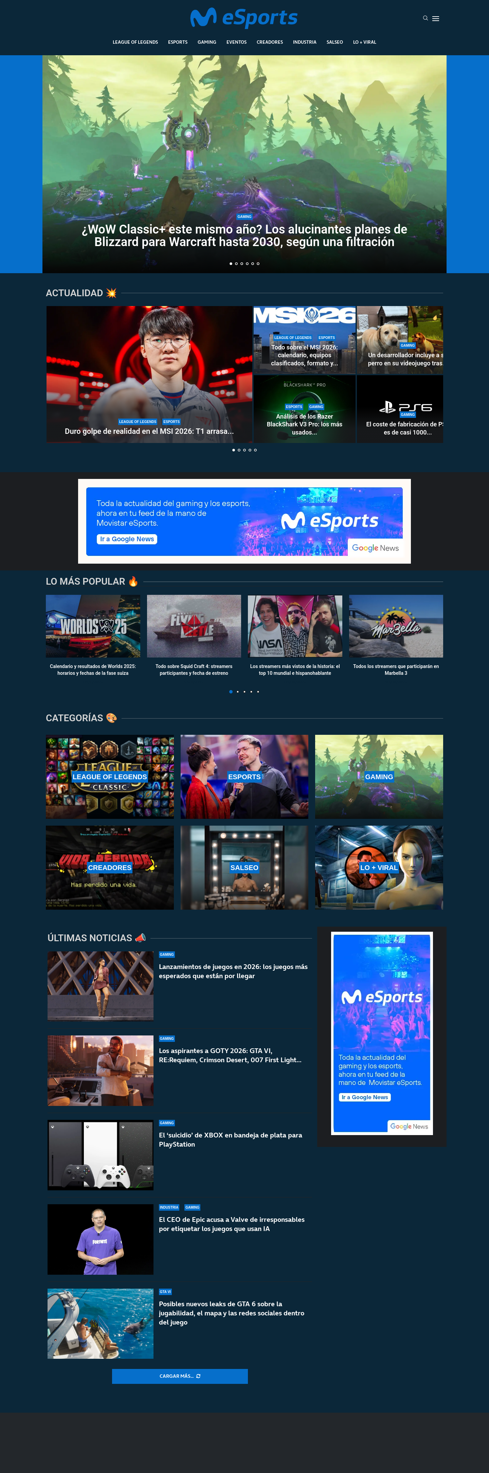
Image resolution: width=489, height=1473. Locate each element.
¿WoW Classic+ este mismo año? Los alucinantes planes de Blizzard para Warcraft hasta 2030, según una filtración (245, 235)
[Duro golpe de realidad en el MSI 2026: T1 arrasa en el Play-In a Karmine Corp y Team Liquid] (149, 374)
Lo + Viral (364, 42)
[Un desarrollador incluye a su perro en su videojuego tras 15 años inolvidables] (408, 340)
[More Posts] (180, 1376)
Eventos (237, 42)
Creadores (270, 42)
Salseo (335, 42)
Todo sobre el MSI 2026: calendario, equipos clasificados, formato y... (304, 355)
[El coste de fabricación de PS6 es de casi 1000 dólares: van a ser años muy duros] (408, 409)
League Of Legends (135, 42)
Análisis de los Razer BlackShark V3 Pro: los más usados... (305, 424)
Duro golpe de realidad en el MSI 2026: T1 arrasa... (149, 431)
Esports (177, 42)
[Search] (425, 19)
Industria (304, 42)
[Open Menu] (435, 18)
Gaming (207, 42)
